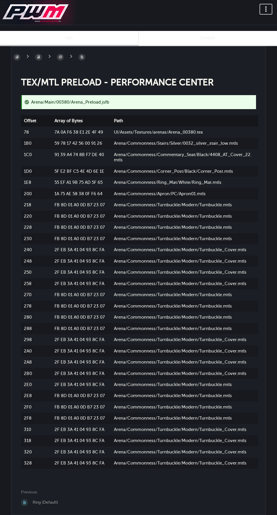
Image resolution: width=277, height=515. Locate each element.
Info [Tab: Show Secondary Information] (69, 38)
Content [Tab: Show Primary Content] (208, 38)
